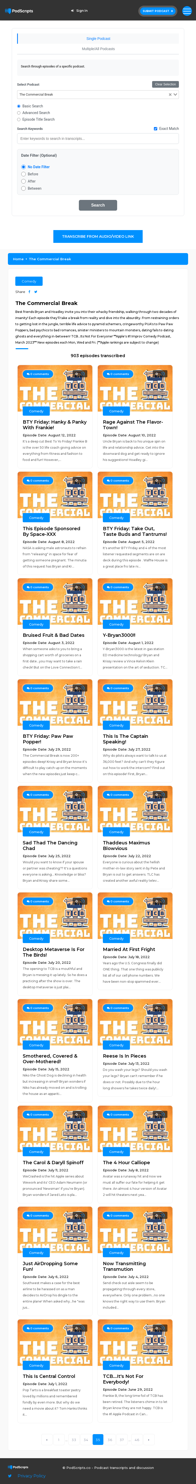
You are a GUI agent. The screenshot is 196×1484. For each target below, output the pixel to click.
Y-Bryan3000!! (119, 635)
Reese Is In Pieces (124, 1056)
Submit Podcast (158, 11)
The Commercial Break (50, 259)
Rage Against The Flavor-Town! (133, 425)
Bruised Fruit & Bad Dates (53, 635)
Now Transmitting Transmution (124, 1266)
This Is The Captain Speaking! (125, 739)
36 (110, 1440)
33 (74, 1440)
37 (122, 1440)
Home (18, 259)
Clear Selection (165, 84)
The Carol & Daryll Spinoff (53, 1162)
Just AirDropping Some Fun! (50, 1266)
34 (86, 1440)
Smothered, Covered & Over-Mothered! (50, 1058)
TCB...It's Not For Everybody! (123, 1379)
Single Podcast (98, 39)
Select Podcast (28, 84)
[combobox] (98, 94)
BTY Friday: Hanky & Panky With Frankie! (55, 425)
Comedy (29, 281)
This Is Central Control (49, 1376)
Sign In (79, 11)
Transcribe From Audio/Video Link (98, 236)
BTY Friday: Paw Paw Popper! (48, 739)
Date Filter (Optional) (39, 155)
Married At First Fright (129, 949)
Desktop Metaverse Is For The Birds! (53, 952)
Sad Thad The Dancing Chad (50, 845)
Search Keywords (30, 129)
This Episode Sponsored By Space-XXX (51, 531)
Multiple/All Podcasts (98, 49)
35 (98, 1440)
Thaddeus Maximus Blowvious (126, 845)
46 (137, 1440)
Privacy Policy (32, 1476)
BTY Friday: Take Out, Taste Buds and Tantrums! (135, 531)
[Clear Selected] (170, 95)
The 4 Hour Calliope (126, 1162)
